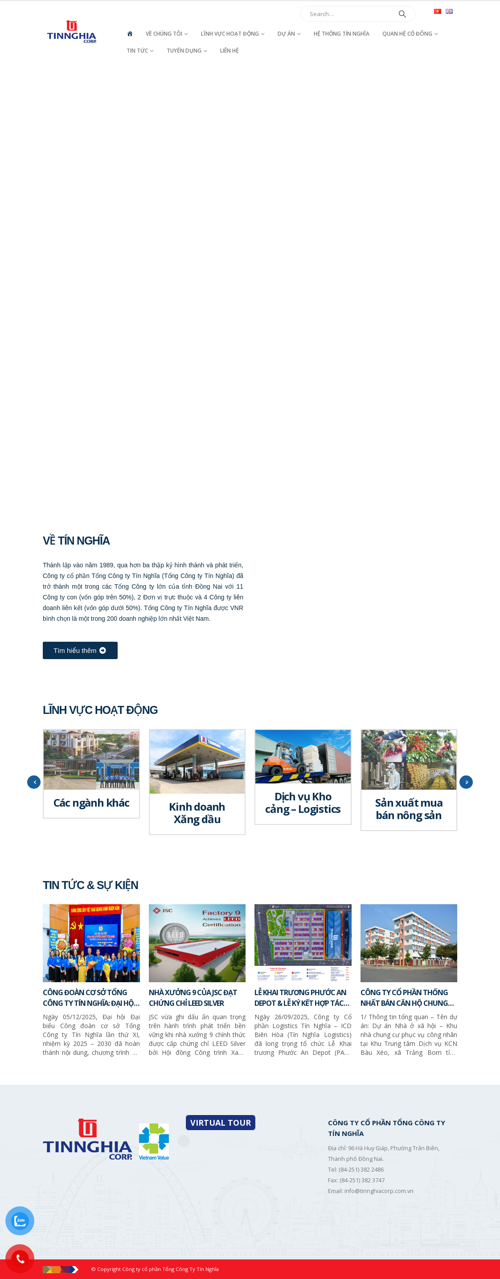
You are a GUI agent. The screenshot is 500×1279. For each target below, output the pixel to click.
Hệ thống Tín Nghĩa (341, 33)
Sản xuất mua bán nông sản (409, 808)
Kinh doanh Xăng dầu (197, 812)
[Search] (402, 13)
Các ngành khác (91, 802)
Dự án (286, 33)
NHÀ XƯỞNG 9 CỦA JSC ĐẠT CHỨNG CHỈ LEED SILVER (193, 998)
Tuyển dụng (184, 50)
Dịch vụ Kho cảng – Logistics (302, 802)
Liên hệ (229, 50)
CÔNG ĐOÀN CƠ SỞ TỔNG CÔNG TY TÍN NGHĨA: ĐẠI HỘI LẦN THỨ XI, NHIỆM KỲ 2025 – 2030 (89, 998)
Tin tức (137, 50)
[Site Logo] (72, 31)
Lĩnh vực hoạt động (230, 33)
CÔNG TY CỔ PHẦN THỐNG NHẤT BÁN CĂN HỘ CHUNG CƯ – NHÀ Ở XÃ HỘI (404, 998)
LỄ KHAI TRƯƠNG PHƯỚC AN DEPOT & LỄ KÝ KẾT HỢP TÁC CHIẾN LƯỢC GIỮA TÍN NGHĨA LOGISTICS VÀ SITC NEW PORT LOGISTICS (301, 998)
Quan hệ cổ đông (407, 33)
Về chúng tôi (164, 33)
